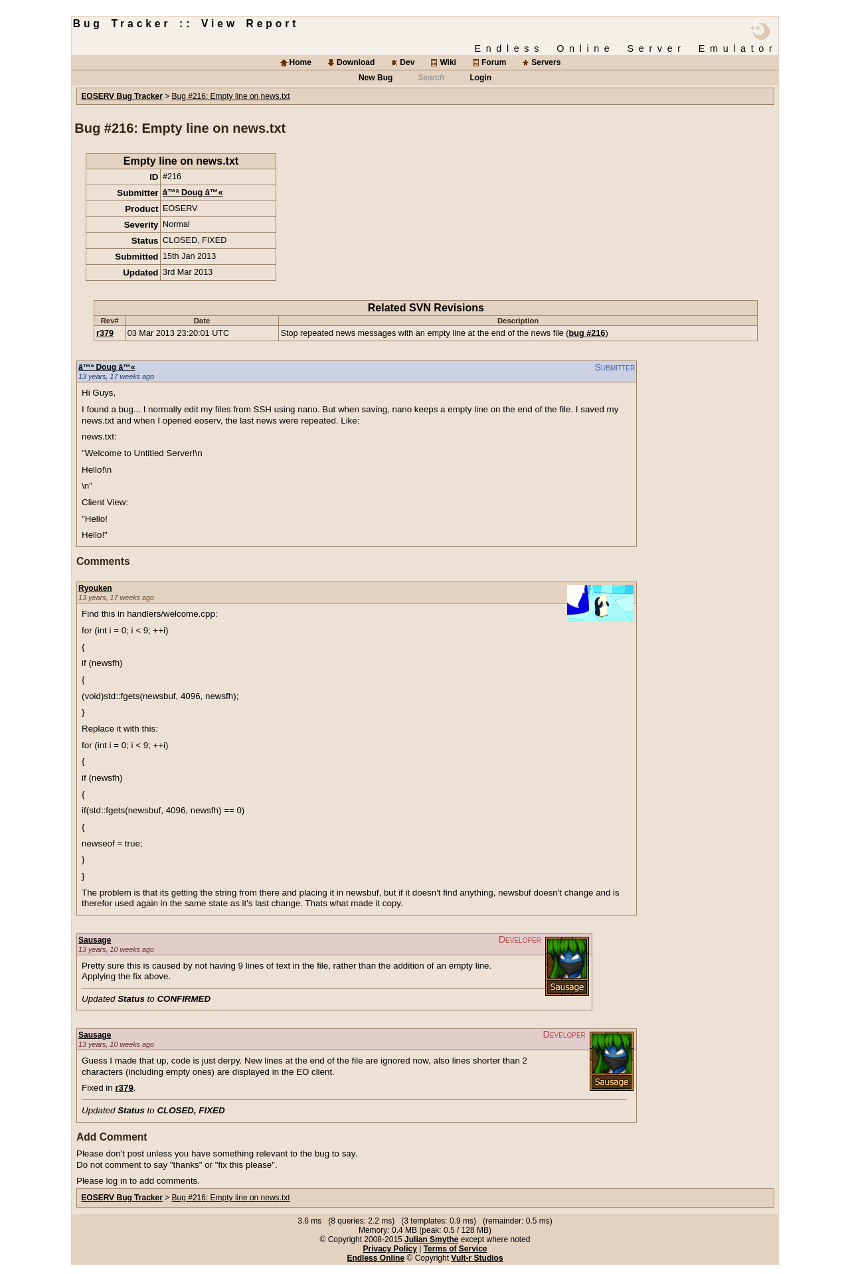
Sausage (94, 940)
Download (356, 62)
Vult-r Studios (477, 1258)
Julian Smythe (431, 1239)
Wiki (448, 62)
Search (431, 77)
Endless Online (375, 1258)
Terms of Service (455, 1248)
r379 (105, 333)
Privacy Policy (389, 1248)
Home (300, 62)
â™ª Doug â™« (192, 192)
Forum (493, 62)
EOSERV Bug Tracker (122, 96)
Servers (545, 62)
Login (480, 77)
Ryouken (95, 588)
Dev (407, 62)
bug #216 (587, 333)
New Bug (375, 77)
